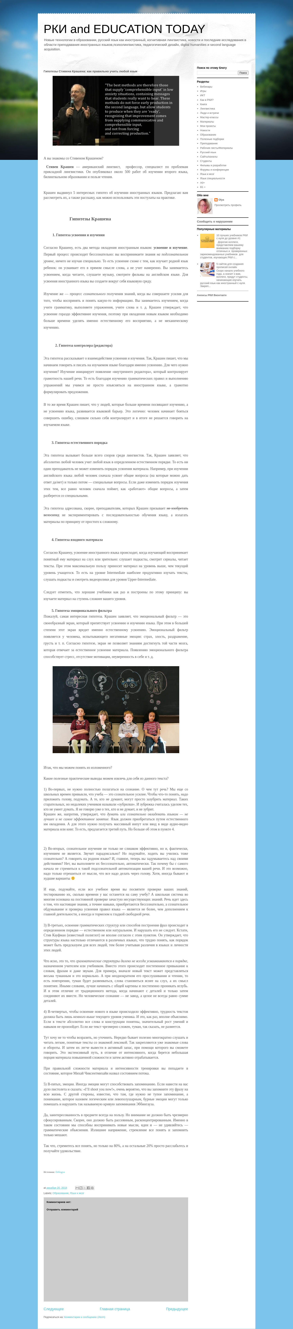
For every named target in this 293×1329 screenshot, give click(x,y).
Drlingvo (60, 1172)
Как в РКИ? (206, 99)
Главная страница (115, 1309)
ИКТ (202, 95)
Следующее (54, 1309)
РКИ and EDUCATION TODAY (124, 29)
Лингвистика (207, 108)
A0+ (202, 182)
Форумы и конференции (214, 169)
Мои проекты (208, 126)
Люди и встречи (209, 112)
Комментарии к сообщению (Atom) (84, 1317)
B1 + (203, 187)
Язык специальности (212, 178)
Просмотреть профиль (227, 205)
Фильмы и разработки (213, 165)
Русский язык (208, 152)
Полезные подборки (212, 139)
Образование (61, 1193)
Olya (221, 199)
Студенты (206, 160)
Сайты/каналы (208, 156)
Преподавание (209, 143)
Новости (205, 130)
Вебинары (206, 86)
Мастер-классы (209, 117)
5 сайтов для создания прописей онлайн (230, 265)
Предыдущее (177, 1309)
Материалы (207, 121)
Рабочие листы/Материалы (216, 147)
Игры (203, 91)
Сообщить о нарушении (215, 221)
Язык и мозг (77, 1193)
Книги (203, 104)
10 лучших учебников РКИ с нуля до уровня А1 (232, 237)
